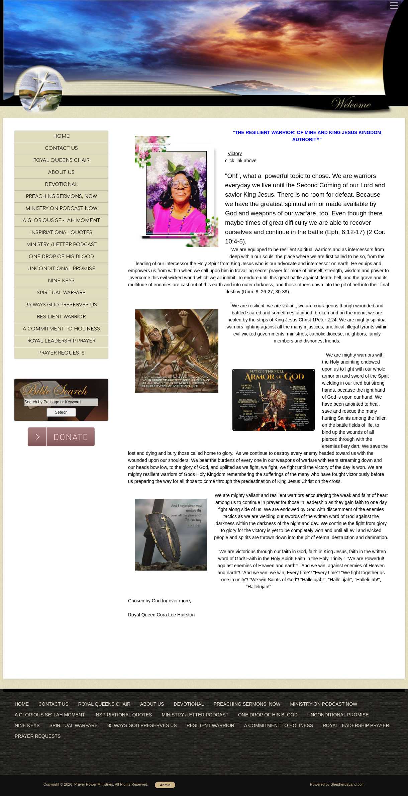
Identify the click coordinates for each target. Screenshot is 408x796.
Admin (165, 785)
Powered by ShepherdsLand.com (337, 784)
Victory (235, 153)
